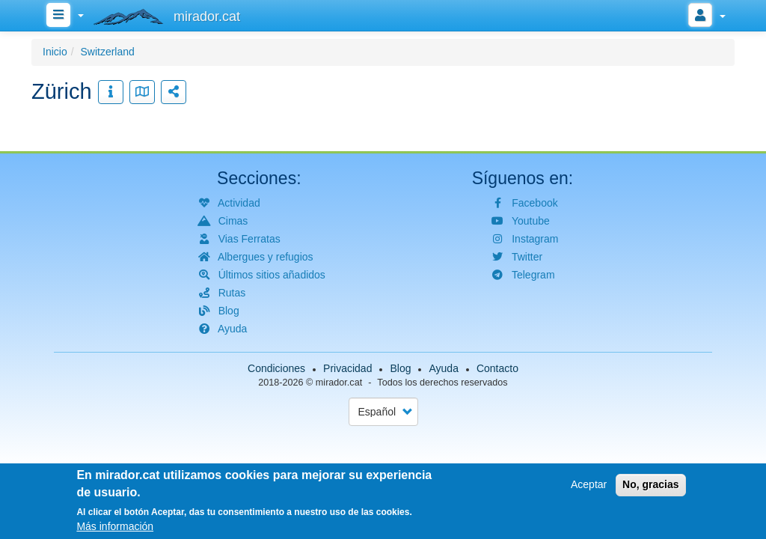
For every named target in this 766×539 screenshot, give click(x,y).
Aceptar (589, 487)
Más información (114, 529)
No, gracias (650, 487)
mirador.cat (339, 382)
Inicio (55, 52)
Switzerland (107, 52)
